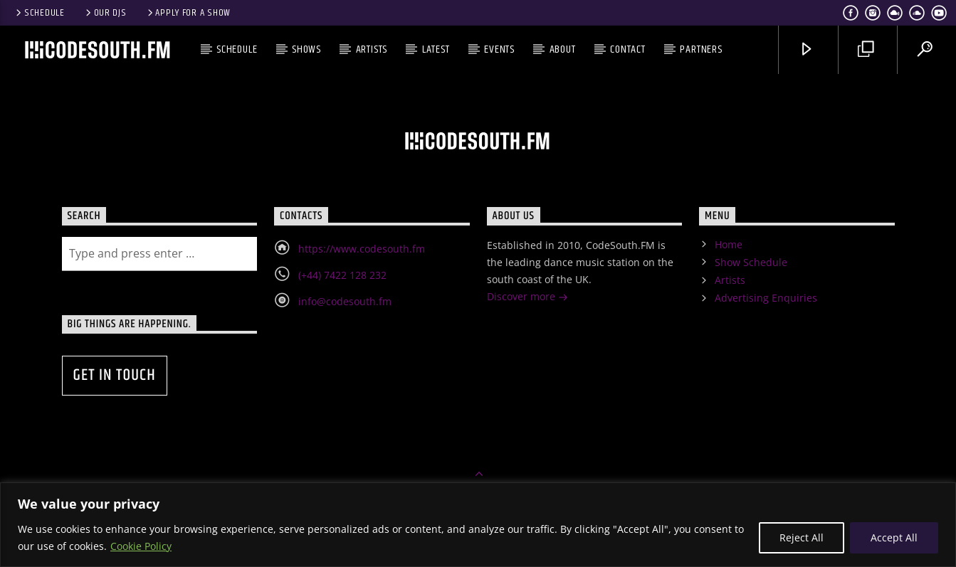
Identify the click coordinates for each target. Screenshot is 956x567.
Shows (306, 49)
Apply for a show (188, 13)
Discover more (527, 298)
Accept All (894, 537)
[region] (478, 524)
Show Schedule (751, 262)
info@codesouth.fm (345, 301)
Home (728, 244)
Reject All (801, 537)
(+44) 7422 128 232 (342, 275)
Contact (628, 49)
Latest (436, 49)
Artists (372, 49)
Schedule (39, 13)
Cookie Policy (141, 546)
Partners (701, 49)
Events (499, 49)
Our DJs (105, 13)
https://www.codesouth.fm (361, 248)
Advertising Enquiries (766, 297)
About (563, 49)
